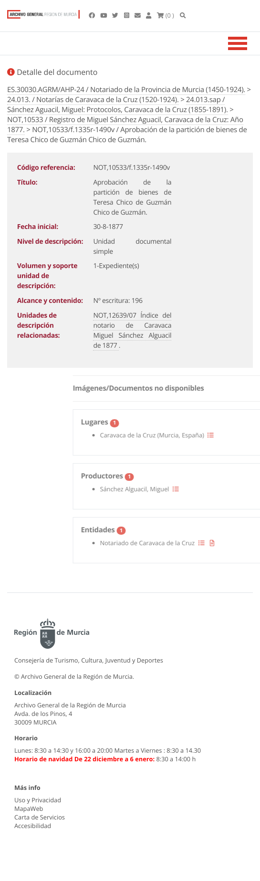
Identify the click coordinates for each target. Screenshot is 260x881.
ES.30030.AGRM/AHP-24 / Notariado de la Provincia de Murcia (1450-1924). (126, 89)
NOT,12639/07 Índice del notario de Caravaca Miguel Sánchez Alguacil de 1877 (132, 330)
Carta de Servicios (39, 817)
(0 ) (165, 15)
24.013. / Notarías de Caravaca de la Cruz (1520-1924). (93, 99)
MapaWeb (28, 808)
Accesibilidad (32, 825)
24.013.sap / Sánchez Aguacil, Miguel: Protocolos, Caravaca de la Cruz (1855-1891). (117, 104)
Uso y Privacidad (37, 800)
